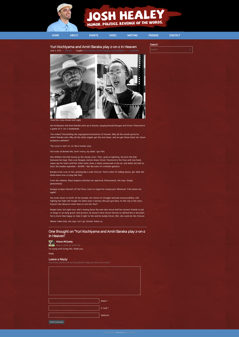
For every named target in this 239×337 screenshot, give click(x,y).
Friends (153, 35)
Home (55, 35)
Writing (132, 35)
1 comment (134, 51)
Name (104, 301)
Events (93, 35)
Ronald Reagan (103, 51)
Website (105, 315)
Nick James (130, 332)
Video (112, 35)
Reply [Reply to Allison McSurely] (51, 253)
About (74, 35)
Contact (174, 35)
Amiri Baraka (89, 51)
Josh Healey (109, 332)
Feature (68, 51)
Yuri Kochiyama (118, 51)
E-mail (104, 308)
